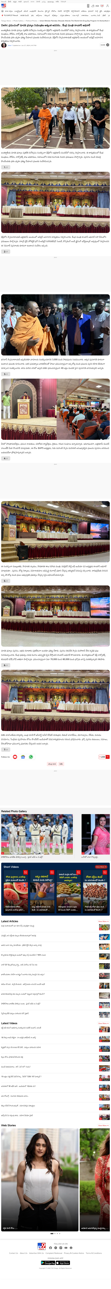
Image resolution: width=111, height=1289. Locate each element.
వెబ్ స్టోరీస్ (67, 11)
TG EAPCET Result (11, 15)
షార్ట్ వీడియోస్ (75, 11)
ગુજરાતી (26, 1)
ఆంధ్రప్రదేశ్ (33, 11)
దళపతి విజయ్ (24, 15)
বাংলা (32, 1)
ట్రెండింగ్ (91, 11)
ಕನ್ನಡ (14, 1)
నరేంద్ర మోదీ (52, 764)
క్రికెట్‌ (104, 15)
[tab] (51, 1233)
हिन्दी (9, 1)
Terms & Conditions (94, 1253)
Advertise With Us (36, 1253)
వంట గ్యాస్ (76, 15)
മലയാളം (51, 1)
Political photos (31, 20)
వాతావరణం (84, 15)
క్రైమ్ (101, 11)
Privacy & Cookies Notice (74, 1253)
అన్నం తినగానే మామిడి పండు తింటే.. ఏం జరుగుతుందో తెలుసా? (41, 908)
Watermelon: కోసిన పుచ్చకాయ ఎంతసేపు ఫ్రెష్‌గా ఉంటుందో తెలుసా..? (14, 908)
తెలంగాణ (40, 11)
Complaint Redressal (54, 1253)
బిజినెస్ (60, 11)
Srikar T (10, 45)
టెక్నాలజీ (47, 15)
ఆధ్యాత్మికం (107, 11)
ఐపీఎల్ (26, 11)
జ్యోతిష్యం (55, 15)
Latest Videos (9, 1023)
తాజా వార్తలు (9, 11)
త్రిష (32, 15)
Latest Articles (9, 921)
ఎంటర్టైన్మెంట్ (18, 11)
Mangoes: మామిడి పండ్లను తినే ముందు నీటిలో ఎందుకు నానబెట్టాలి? (67, 908)
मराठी (20, 1)
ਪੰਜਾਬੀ (38, 1)
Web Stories (8, 1125)
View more (101, 866)
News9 (3, 1)
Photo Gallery (18, 20)
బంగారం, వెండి (95, 15)
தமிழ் (44, 1)
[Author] (4, 45)
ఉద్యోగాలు (39, 15)
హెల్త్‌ (96, 11)
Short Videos (11, 866)
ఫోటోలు (54, 11)
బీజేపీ (61, 764)
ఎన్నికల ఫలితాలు (65, 15)
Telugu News (6, 20)
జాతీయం (84, 11)
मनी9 (57, 1)
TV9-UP (63, 1)
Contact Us (13, 1253)
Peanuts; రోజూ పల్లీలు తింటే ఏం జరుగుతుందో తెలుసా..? (94, 908)
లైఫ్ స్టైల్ (47, 11)
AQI (97, 5)
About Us (23, 1253)
